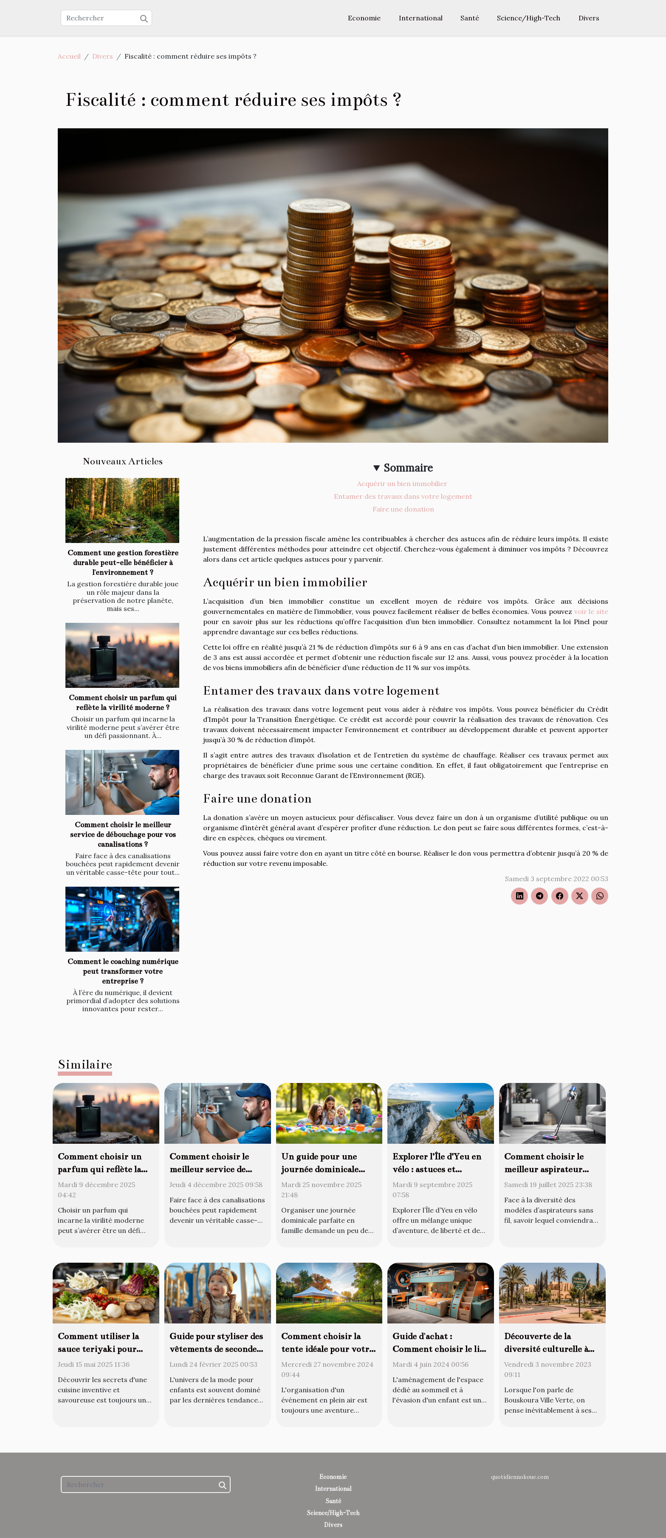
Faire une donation (403, 509)
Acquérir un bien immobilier (403, 483)
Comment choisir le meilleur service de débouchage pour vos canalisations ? (123, 834)
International (421, 18)
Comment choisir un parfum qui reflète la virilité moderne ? (99, 1169)
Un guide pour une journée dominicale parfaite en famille (319, 1169)
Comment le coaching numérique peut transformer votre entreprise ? (123, 971)
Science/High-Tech (528, 18)
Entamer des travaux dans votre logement (403, 496)
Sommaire (408, 468)
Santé (469, 18)
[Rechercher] (106, 18)
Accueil (69, 56)
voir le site (591, 611)
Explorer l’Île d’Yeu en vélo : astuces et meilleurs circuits (436, 1169)
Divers (589, 18)
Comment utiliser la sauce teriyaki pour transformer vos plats (101, 1349)
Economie (364, 18)
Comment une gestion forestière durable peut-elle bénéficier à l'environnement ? (123, 562)
